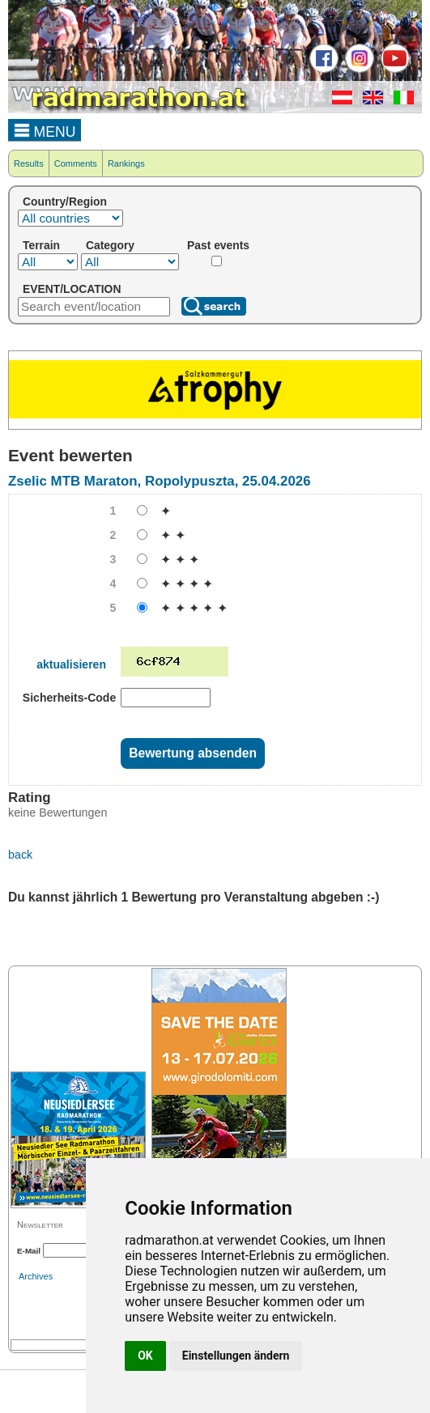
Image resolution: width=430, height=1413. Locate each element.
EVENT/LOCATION (72, 288)
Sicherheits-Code (69, 697)
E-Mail (28, 1250)
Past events (218, 245)
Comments (75, 163)
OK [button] (145, 1355)
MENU (45, 129)
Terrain (41, 245)
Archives (36, 1276)
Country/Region (65, 201)
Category (110, 245)
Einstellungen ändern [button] (236, 1355)
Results (29, 163)
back (20, 854)
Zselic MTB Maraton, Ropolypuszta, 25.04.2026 (159, 481)
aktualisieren (71, 664)
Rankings (126, 163)
